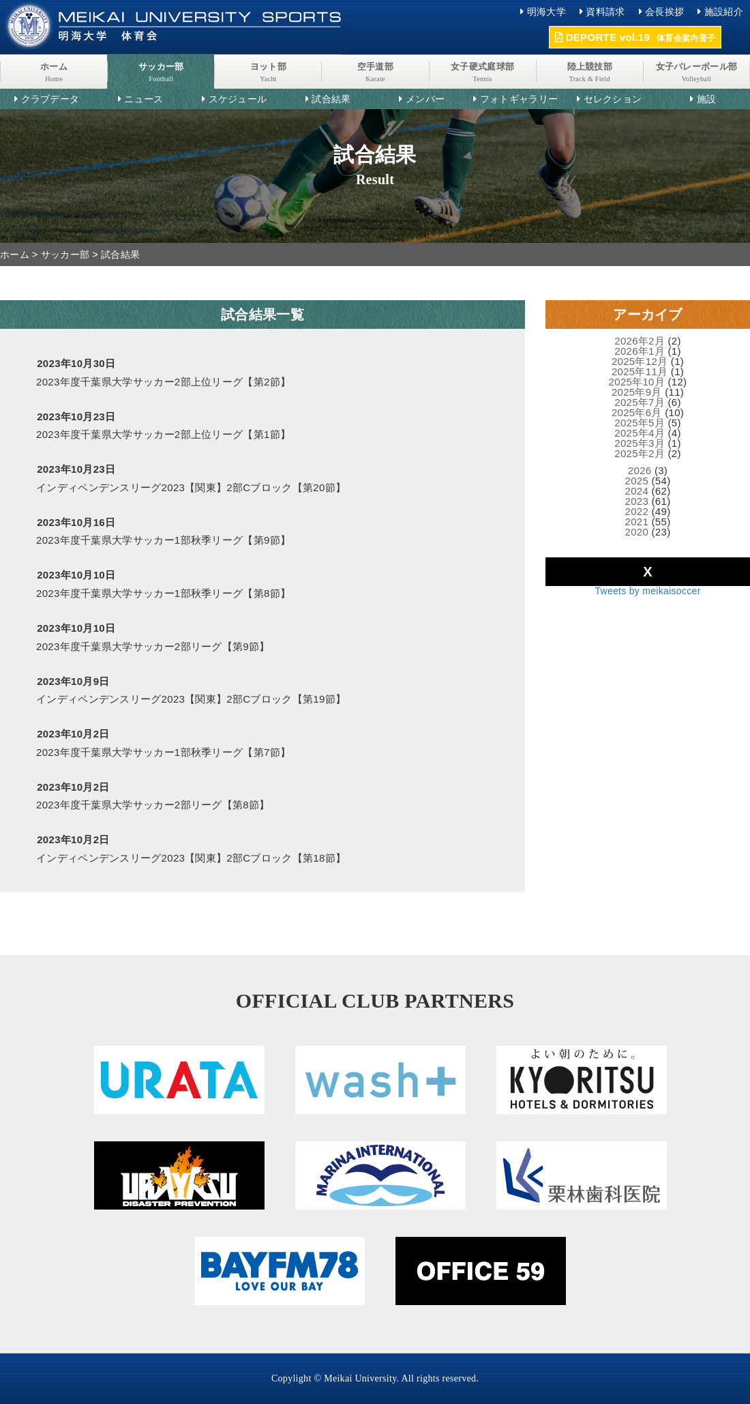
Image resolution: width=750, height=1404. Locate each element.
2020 (637, 532)
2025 (637, 480)
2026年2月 (639, 341)
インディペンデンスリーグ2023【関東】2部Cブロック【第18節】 (191, 858)
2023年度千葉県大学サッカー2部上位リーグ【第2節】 (163, 381)
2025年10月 (637, 381)
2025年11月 (640, 371)
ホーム (14, 254)
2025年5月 (639, 422)
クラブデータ (50, 98)
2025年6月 (637, 412)
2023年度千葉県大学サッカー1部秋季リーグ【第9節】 (163, 540)
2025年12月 (640, 361)
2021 (637, 521)
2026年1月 (639, 351)
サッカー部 (65, 254)
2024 (637, 491)
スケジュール (238, 98)
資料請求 (605, 11)
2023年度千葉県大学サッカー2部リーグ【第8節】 (153, 804)
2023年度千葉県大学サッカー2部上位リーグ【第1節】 (163, 434)
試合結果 (331, 98)
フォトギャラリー (519, 98)
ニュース (143, 98)
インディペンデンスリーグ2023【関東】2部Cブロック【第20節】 (191, 487)
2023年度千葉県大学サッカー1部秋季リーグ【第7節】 (163, 752)
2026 (640, 470)
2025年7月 (639, 402)
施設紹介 (723, 11)
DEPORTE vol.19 (635, 37)
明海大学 (546, 11)
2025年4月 (639, 433)
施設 (707, 98)
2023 (637, 501)
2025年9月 (637, 392)
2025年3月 (639, 443)
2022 (637, 511)
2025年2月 (639, 453)
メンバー (425, 98)
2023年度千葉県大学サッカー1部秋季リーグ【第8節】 (163, 593)
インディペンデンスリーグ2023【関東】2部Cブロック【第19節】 (191, 699)
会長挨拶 (664, 11)
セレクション (613, 98)
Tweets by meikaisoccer (647, 590)
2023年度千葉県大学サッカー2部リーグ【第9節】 (153, 646)
